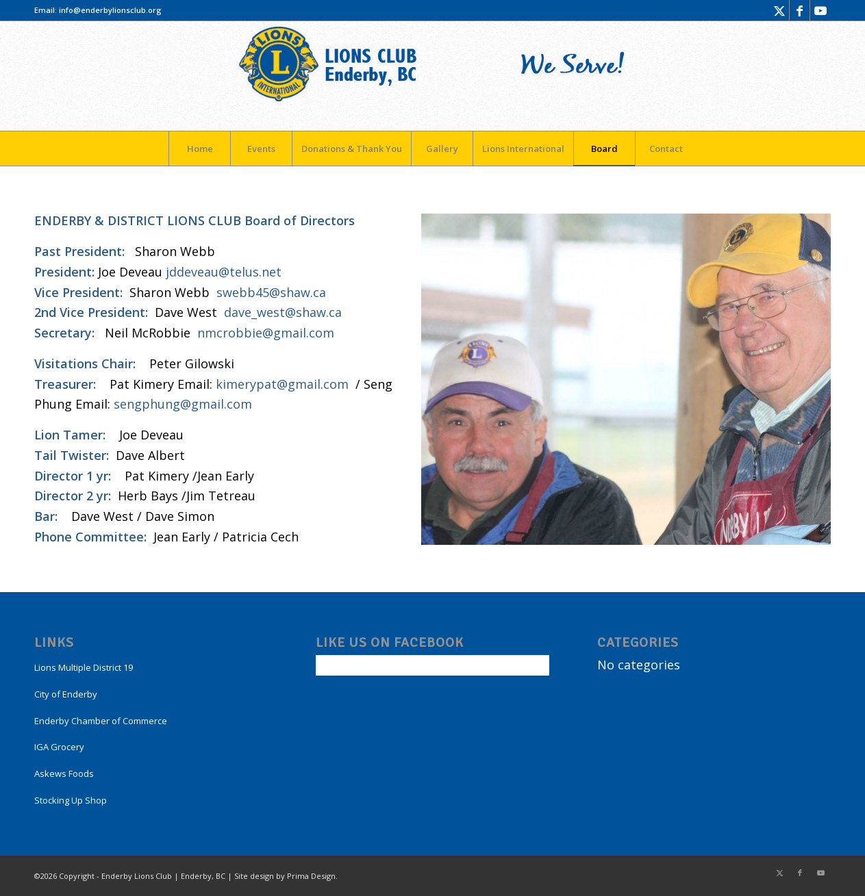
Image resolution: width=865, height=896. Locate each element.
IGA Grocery (59, 747)
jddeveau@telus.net (223, 272)
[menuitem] (199, 148)
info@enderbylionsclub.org (110, 10)
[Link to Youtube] (820, 10)
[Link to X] (779, 10)
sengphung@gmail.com (183, 404)
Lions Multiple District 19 (83, 667)
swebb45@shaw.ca (271, 292)
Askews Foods (64, 773)
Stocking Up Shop (70, 800)
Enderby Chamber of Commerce (100, 721)
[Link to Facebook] (800, 10)
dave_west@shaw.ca (283, 312)
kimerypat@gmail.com (282, 384)
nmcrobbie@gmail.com (265, 332)
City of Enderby (65, 694)
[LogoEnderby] (433, 76)
